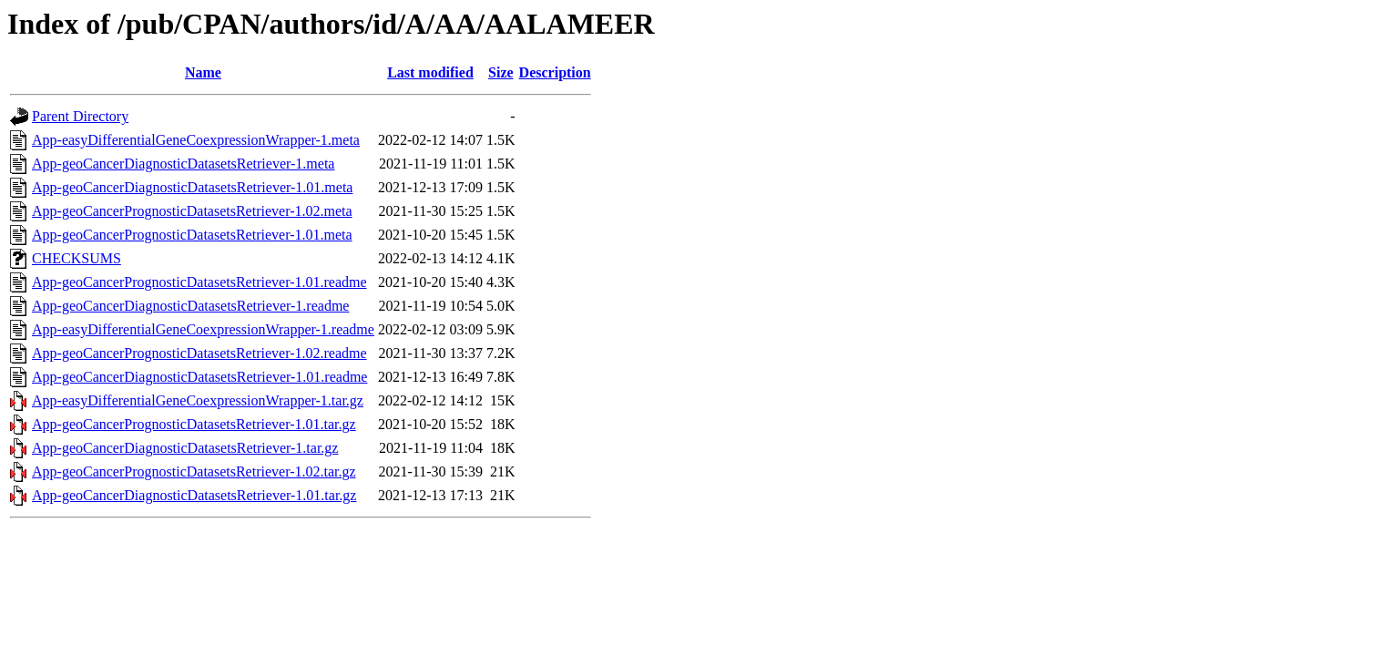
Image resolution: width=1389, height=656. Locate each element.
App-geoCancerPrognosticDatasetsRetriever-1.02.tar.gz (194, 471)
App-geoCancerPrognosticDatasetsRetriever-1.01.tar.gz (194, 424)
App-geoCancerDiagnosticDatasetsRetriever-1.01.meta (192, 187)
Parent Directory (80, 116)
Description (555, 72)
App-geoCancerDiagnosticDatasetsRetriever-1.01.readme (199, 376)
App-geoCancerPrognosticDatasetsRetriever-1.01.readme (199, 282)
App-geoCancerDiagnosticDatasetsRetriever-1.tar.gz (185, 448)
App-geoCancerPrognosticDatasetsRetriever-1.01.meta (192, 234)
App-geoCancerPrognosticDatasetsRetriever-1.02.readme (199, 353)
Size (501, 72)
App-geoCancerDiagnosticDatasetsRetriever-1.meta (183, 163)
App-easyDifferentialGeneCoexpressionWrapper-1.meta (196, 140)
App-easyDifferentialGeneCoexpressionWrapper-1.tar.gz (197, 400)
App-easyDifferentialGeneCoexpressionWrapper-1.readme (203, 329)
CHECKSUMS (76, 258)
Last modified (430, 72)
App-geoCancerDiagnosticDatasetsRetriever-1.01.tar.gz (194, 495)
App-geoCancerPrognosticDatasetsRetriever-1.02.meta (192, 211)
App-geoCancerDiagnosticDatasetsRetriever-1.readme (190, 305)
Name (203, 72)
